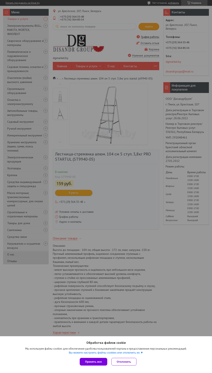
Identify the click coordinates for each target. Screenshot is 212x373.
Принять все (93, 361)
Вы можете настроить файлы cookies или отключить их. (104, 352)
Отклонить (124, 361)
